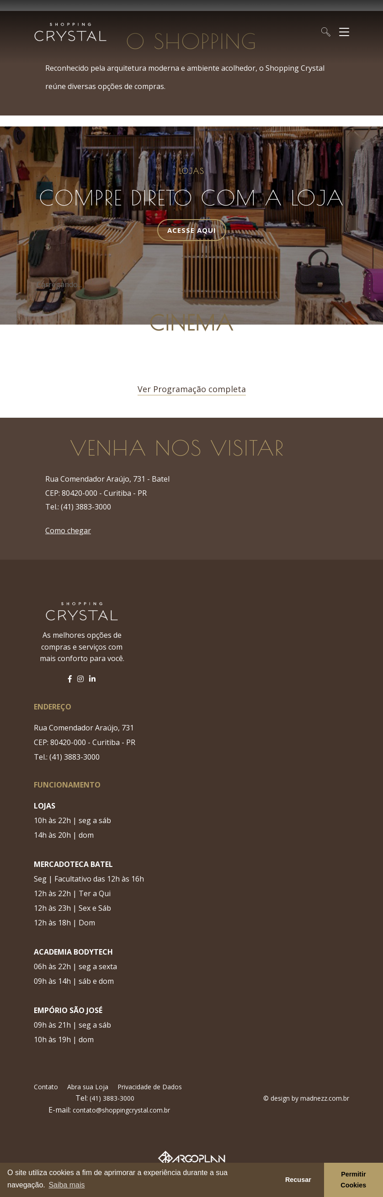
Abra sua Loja (87, 1086)
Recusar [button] (298, 1179)
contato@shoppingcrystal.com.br (121, 1110)
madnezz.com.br (324, 1098)
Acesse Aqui (191, 230)
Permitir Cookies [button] (353, 1180)
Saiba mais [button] (66, 1185)
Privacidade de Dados (149, 1086)
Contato (46, 1086)
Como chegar (68, 530)
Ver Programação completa (192, 388)
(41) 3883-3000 (111, 1098)
